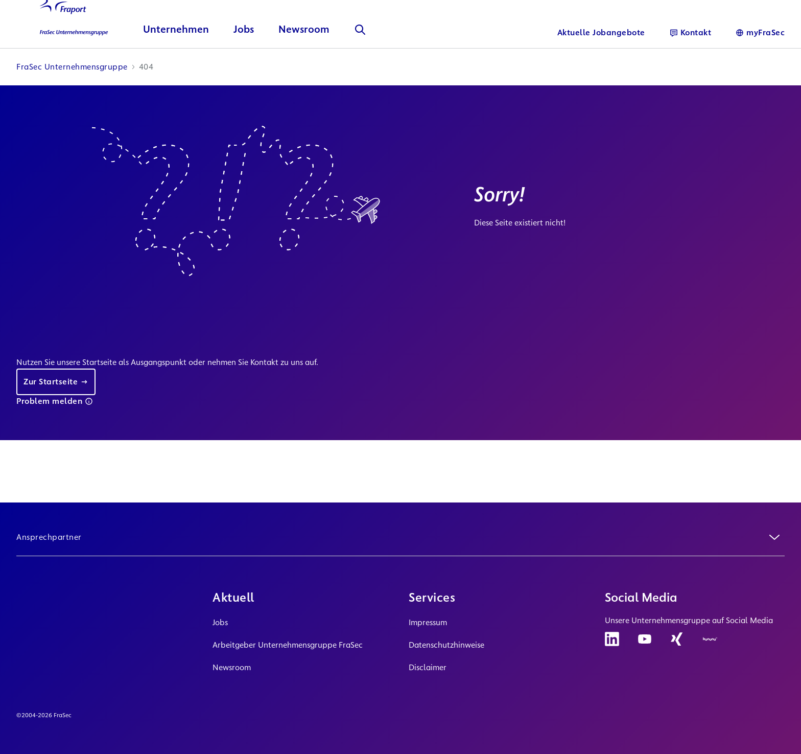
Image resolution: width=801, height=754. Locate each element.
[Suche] (360, 59)
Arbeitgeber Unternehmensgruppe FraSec (288, 644)
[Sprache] (760, 32)
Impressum (428, 622)
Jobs (220, 622)
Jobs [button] (243, 59)
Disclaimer (427, 667)
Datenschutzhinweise (446, 644)
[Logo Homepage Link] (67, 40)
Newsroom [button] (303, 59)
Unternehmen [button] (176, 59)
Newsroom (232, 667)
